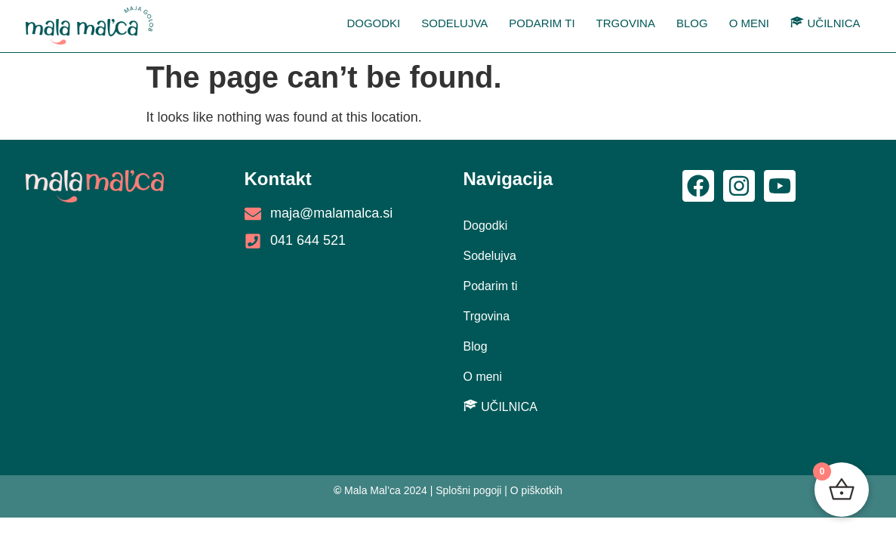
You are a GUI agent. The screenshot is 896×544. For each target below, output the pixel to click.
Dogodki (373, 23)
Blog (692, 23)
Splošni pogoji (468, 490)
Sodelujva (454, 23)
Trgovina (625, 23)
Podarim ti (541, 23)
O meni (749, 23)
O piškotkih (536, 490)
